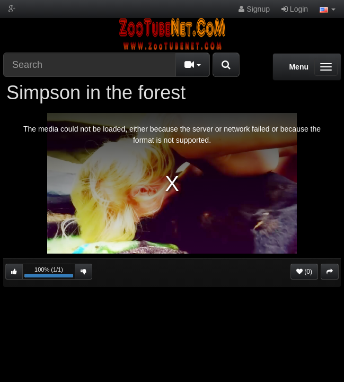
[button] (327, 9)
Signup (254, 9)
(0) (304, 271)
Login (294, 9)
